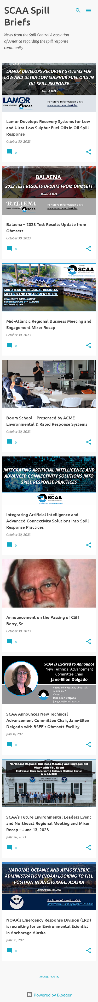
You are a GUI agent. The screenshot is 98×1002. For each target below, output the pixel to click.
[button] (88, 152)
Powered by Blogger (49, 994)
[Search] (78, 10)
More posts (49, 976)
